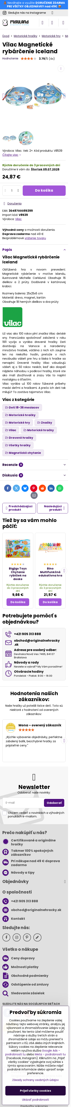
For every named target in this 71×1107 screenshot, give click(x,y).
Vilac (18, 219)
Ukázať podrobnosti (35, 1100)
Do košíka (44, 190)
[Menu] (63, 23)
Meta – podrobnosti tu (50, 1054)
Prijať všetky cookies (35, 1091)
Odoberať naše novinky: (34, 793)
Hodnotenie (10, 58)
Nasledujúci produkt (54, 508)
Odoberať (54, 803)
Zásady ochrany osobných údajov (35, 1080)
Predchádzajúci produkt (19, 508)
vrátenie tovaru (35, 238)
